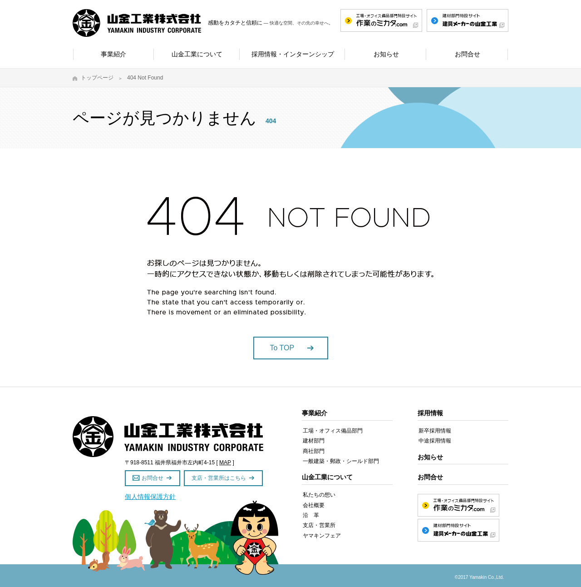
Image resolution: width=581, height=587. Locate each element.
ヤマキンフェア (322, 535)
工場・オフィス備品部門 (333, 431)
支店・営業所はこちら (219, 478)
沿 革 (311, 515)
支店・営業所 (319, 525)
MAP (225, 462)
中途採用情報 (435, 441)
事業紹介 (314, 413)
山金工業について (327, 477)
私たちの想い (319, 495)
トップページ (97, 78)
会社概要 (314, 505)
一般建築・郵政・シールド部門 (341, 461)
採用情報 (430, 413)
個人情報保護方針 (150, 496)
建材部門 (314, 441)
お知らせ (430, 457)
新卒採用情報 (435, 431)
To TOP (282, 348)
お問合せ (152, 478)
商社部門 (314, 451)
